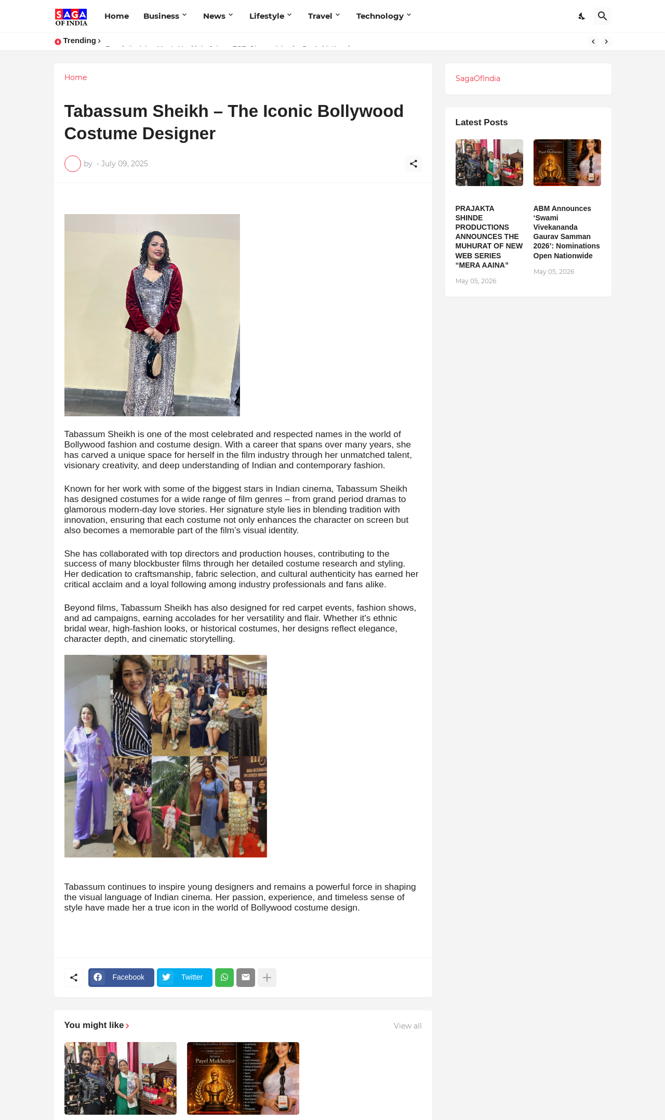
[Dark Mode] (582, 16)
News (214, 16)
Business (161, 16)
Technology (380, 16)
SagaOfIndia (478, 78)
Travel (320, 16)
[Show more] (267, 977)
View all (408, 1026)
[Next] (606, 41)
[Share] (413, 163)
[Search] (602, 16)
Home (116, 16)
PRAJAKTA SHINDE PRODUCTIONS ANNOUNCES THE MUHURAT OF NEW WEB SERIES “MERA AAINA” (489, 236)
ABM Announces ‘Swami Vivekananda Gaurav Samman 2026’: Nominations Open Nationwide (567, 232)
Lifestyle (266, 16)
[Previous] (593, 41)
